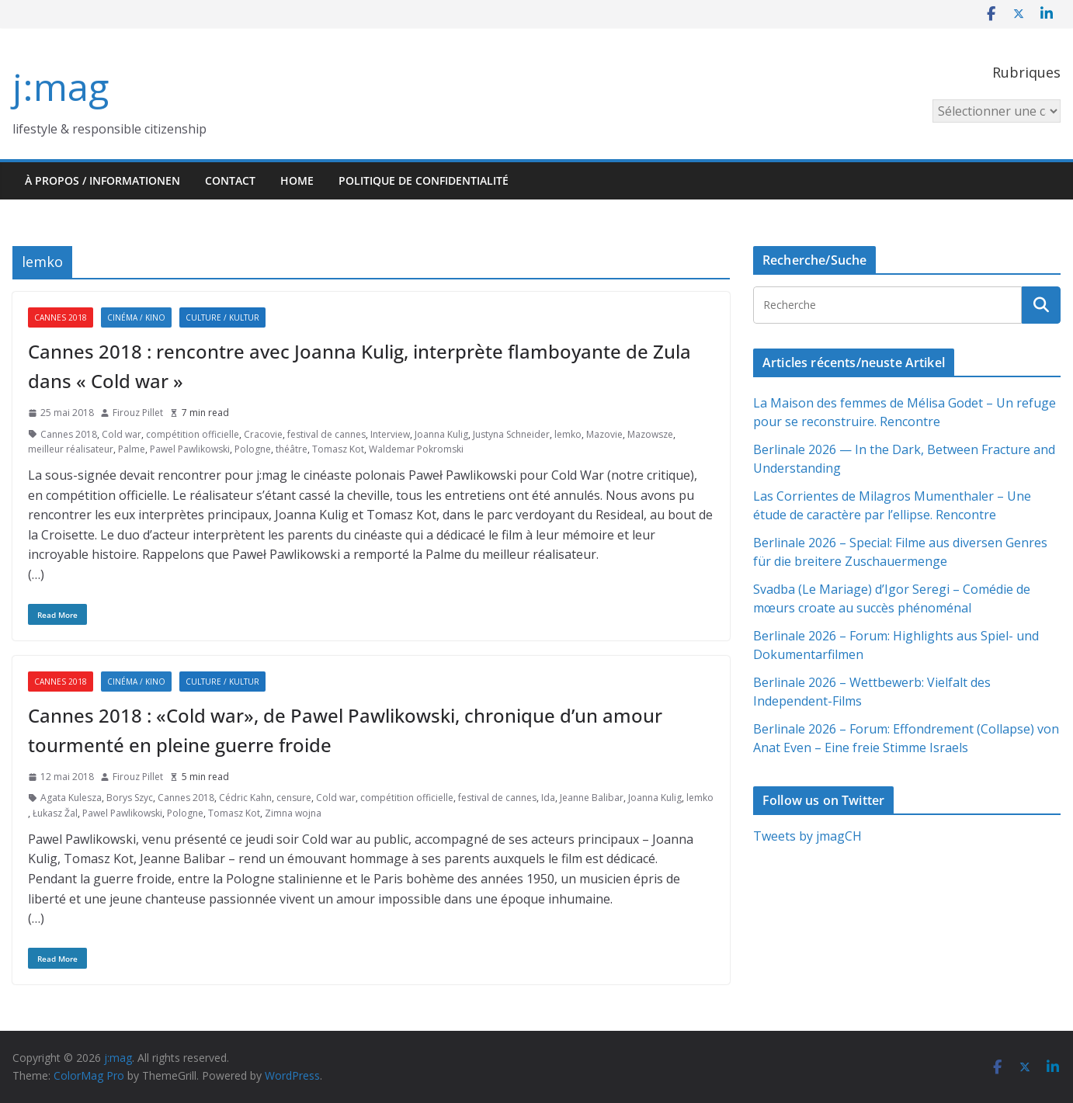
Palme (131, 449)
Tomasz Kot (338, 449)
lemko (568, 434)
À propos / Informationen (102, 180)
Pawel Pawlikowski (190, 449)
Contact (230, 180)
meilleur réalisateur (70, 449)
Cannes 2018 (60, 317)
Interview (390, 434)
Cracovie (263, 434)
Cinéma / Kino (136, 317)
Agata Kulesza (71, 797)
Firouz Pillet (138, 412)
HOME (297, 180)
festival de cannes (326, 434)
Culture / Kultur (222, 317)
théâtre (291, 449)
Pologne (252, 449)
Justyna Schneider (511, 434)
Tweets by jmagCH (807, 836)
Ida (548, 797)
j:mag (60, 86)
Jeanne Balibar (591, 797)
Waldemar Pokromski (416, 449)
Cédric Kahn (245, 797)
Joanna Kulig (441, 434)
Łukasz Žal (55, 813)
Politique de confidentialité (424, 180)
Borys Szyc (129, 797)
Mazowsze (650, 434)
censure (293, 797)
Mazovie (604, 434)
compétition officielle (192, 434)
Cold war (121, 434)
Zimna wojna (293, 813)
